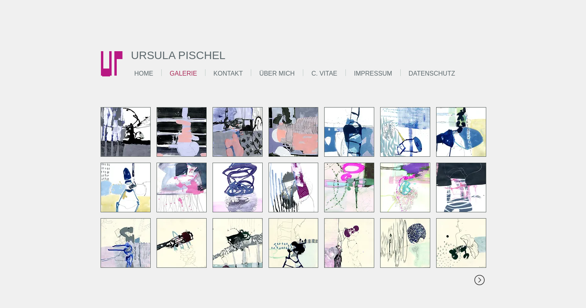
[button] (126, 132)
